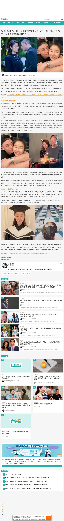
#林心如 (4, 273)
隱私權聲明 (28, 517)
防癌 (4, 23)
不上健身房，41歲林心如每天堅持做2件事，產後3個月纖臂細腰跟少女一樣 (27, 253)
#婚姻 (28, 273)
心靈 (7, 26)
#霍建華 (17, 273)
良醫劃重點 (8, 75)
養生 (13, 23)
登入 (62, 19)
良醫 (2, 26)
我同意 (48, 517)
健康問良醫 (30, 23)
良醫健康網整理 (23, 75)
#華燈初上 (10, 273)
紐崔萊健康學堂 (57, 23)
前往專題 (32, 466)
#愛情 (23, 273)
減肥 (9, 23)
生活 (4, 26)
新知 (18, 23)
